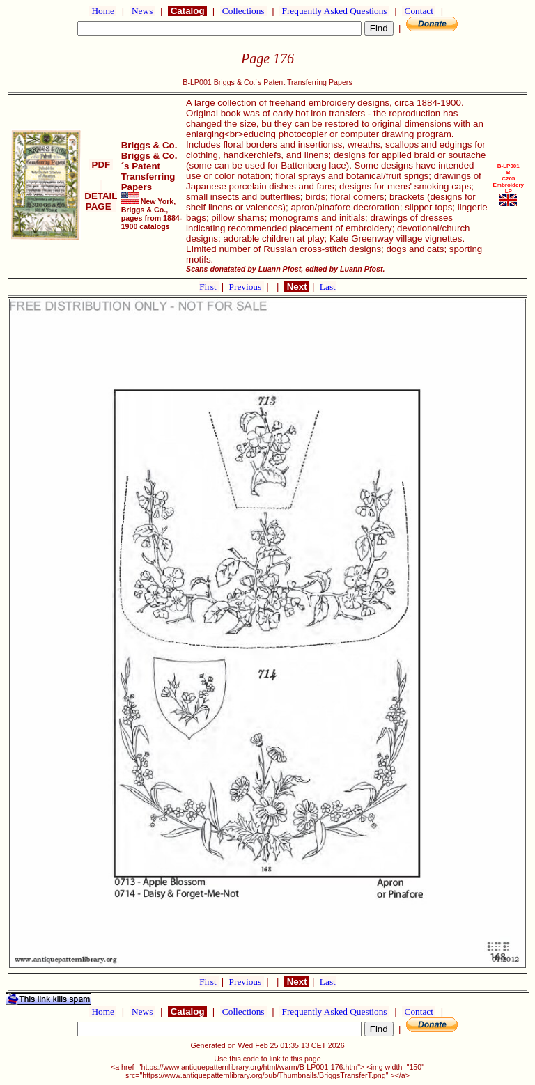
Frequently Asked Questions (334, 11)
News (142, 11)
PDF (101, 164)
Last (328, 286)
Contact (418, 11)
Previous (246, 286)
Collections (243, 11)
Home (102, 11)
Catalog (187, 11)
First (209, 286)
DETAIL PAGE (100, 196)
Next (296, 286)
